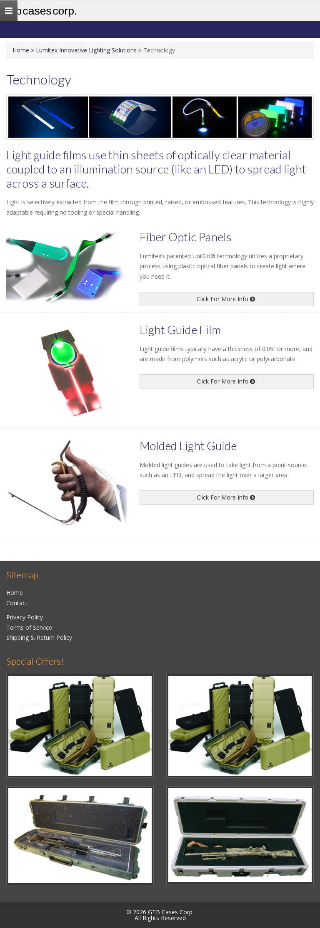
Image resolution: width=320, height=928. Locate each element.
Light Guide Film (180, 329)
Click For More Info (226, 299)
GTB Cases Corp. (41, 11)
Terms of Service (29, 627)
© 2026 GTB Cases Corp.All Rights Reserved (160, 915)
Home (20, 50)
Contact (17, 603)
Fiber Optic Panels (186, 237)
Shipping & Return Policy (39, 637)
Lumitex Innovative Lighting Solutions (86, 50)
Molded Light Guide (188, 445)
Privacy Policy (24, 617)
